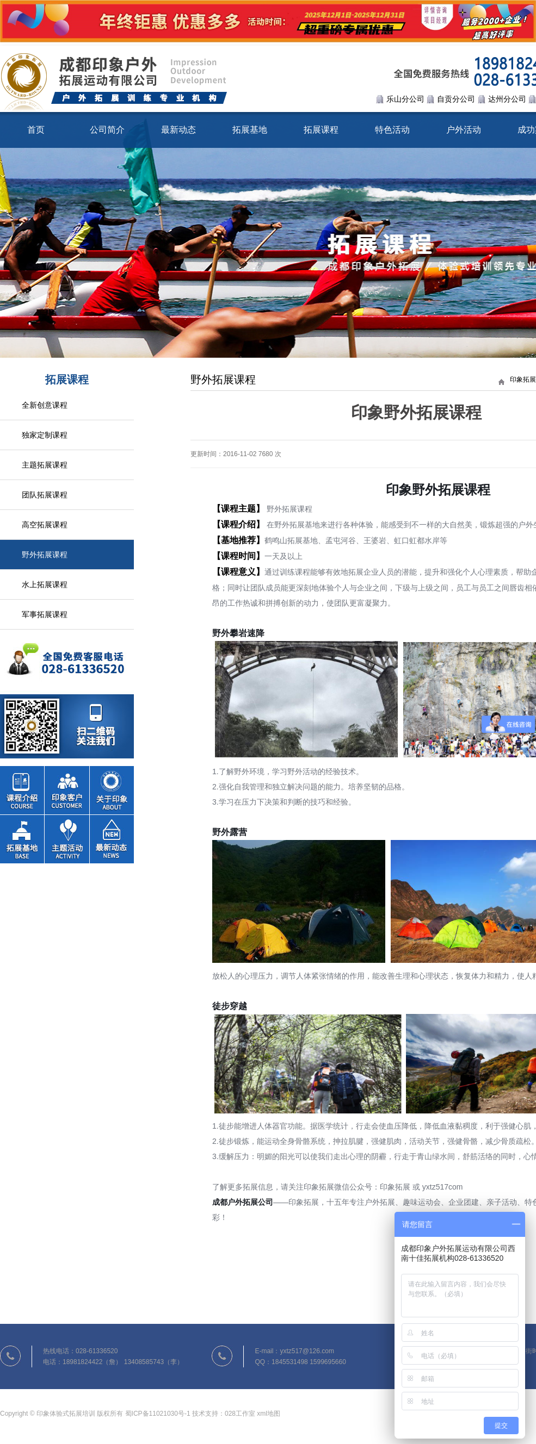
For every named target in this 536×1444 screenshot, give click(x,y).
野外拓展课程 (44, 554)
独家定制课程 (44, 435)
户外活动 (463, 129)
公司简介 (107, 129)
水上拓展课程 (44, 584)
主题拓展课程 (44, 464)
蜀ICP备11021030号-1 (157, 1416)
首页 (36, 129)
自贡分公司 (456, 99)
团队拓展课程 (44, 494)
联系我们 (67, 694)
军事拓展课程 (44, 614)
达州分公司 (507, 99)
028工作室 (240, 1416)
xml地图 (268, 1416)
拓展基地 (249, 129)
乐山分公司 (405, 99)
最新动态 (178, 129)
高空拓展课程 (44, 524)
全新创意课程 (44, 405)
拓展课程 (321, 129)
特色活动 (392, 129)
